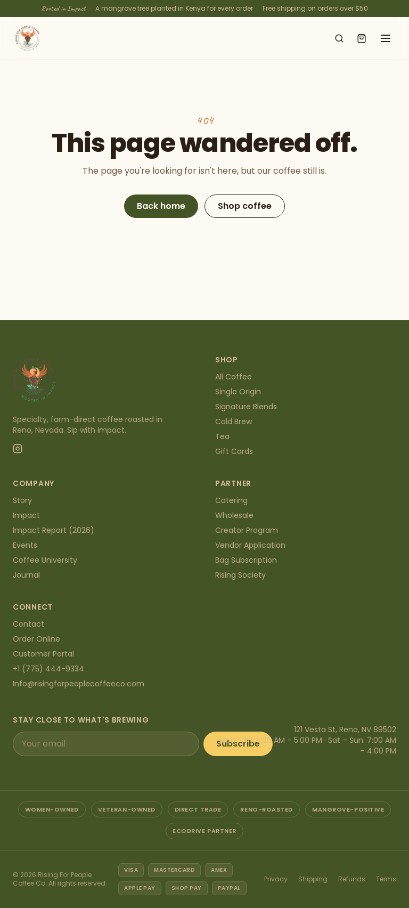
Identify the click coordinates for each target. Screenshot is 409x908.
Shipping (313, 878)
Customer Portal (43, 653)
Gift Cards (234, 451)
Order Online (36, 639)
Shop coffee (245, 206)
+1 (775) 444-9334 (48, 668)
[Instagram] (17, 448)
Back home (161, 206)
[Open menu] (385, 38)
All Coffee (233, 376)
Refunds (351, 878)
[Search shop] (339, 38)
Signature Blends (246, 406)
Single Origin (238, 391)
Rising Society (240, 575)
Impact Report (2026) (53, 530)
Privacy (276, 878)
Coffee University (45, 560)
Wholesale (234, 515)
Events (25, 545)
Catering (231, 500)
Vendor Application (250, 545)
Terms (386, 878)
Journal (26, 575)
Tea (222, 436)
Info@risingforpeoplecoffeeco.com (78, 683)
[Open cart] (362, 38)
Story (22, 500)
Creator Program (246, 530)
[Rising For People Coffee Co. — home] (28, 38)
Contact (28, 624)
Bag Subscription (246, 560)
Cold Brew (233, 421)
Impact (26, 515)
